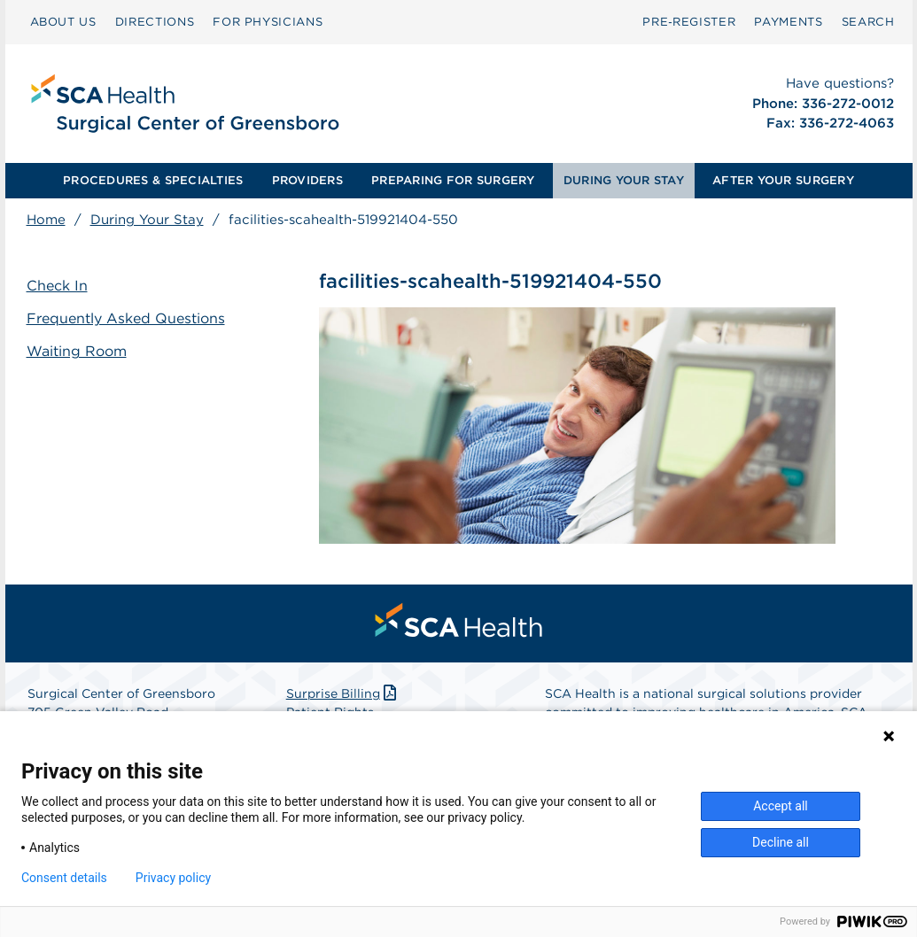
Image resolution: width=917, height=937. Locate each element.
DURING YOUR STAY (623, 180)
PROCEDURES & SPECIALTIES (153, 180)
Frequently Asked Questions (126, 318)
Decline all (780, 842)
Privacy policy (173, 878)
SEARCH (868, 21)
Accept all (780, 806)
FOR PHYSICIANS (268, 21)
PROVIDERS (307, 180)
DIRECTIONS (155, 21)
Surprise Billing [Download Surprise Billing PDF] (343, 693)
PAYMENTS (788, 21)
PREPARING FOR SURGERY (452, 180)
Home (46, 220)
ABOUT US (63, 21)
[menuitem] (63, 22)
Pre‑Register (688, 21)
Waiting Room (77, 351)
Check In (57, 285)
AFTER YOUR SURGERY (783, 180)
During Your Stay (147, 220)
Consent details (64, 878)
